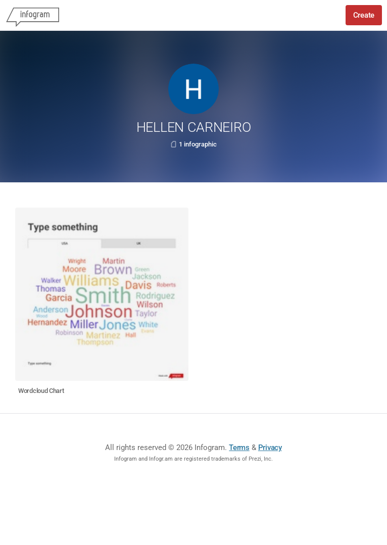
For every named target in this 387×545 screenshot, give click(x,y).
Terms (239, 447)
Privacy (270, 447)
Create (363, 15)
